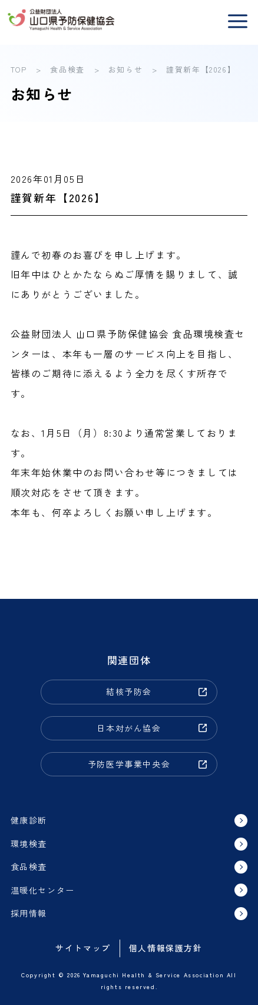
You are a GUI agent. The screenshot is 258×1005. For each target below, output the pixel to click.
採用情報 (29, 913)
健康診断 (29, 820)
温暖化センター (43, 890)
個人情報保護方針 (166, 948)
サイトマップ (83, 948)
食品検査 (29, 866)
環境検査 (29, 843)
